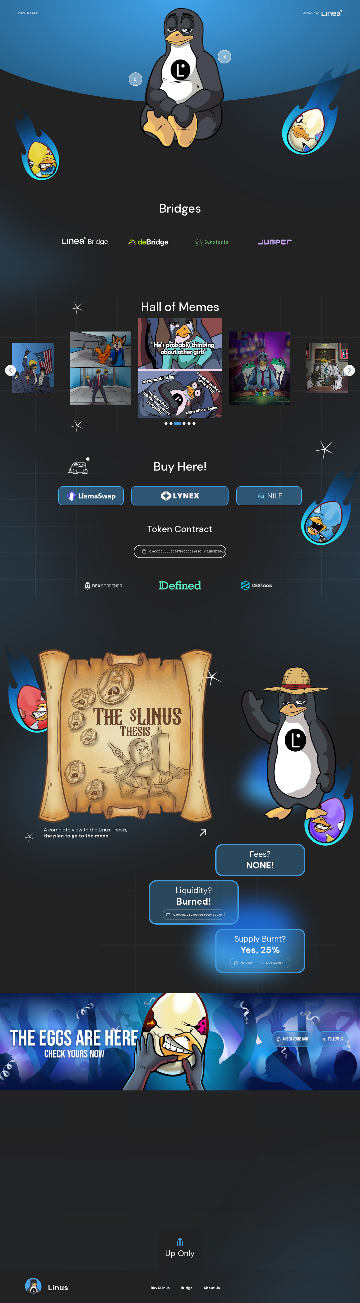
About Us (212, 1288)
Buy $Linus (160, 1288)
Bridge (186, 1288)
